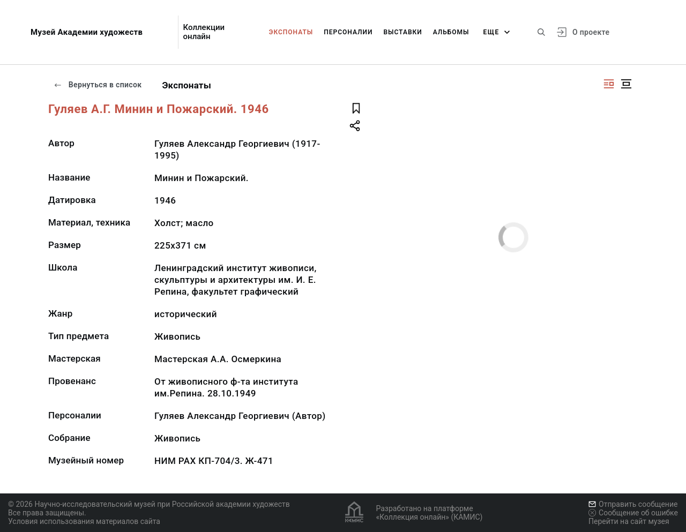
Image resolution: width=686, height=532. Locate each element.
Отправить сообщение (632, 504)
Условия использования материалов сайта (84, 521)
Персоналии (348, 32)
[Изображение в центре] (626, 84)
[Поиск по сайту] (541, 32)
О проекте (590, 32)
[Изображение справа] (608, 84)
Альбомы (451, 32)
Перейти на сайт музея (628, 521)
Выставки (402, 32)
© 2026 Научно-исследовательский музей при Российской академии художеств (149, 504)
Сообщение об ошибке (633, 512)
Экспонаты (291, 32)
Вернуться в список (97, 84)
